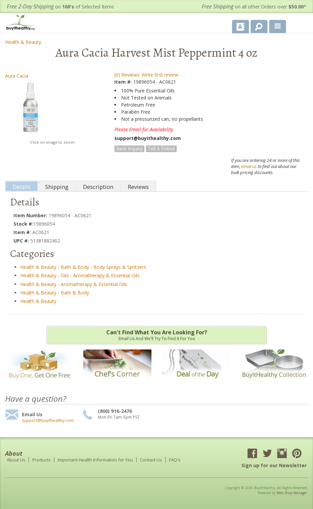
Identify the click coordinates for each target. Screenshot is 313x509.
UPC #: (21, 240)
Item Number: (31, 215)
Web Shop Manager (292, 492)
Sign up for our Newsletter (274, 465)
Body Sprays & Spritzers (119, 267)
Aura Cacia (16, 76)
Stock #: (23, 224)
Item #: (123, 82)
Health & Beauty (23, 42)
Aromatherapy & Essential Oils (106, 275)
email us (249, 166)
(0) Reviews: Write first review (146, 75)
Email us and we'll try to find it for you (156, 335)
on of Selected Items (60, 6)
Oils (65, 275)
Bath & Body (75, 267)
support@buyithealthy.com (48, 420)
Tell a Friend (161, 148)
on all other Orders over (254, 6)
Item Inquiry (129, 148)
